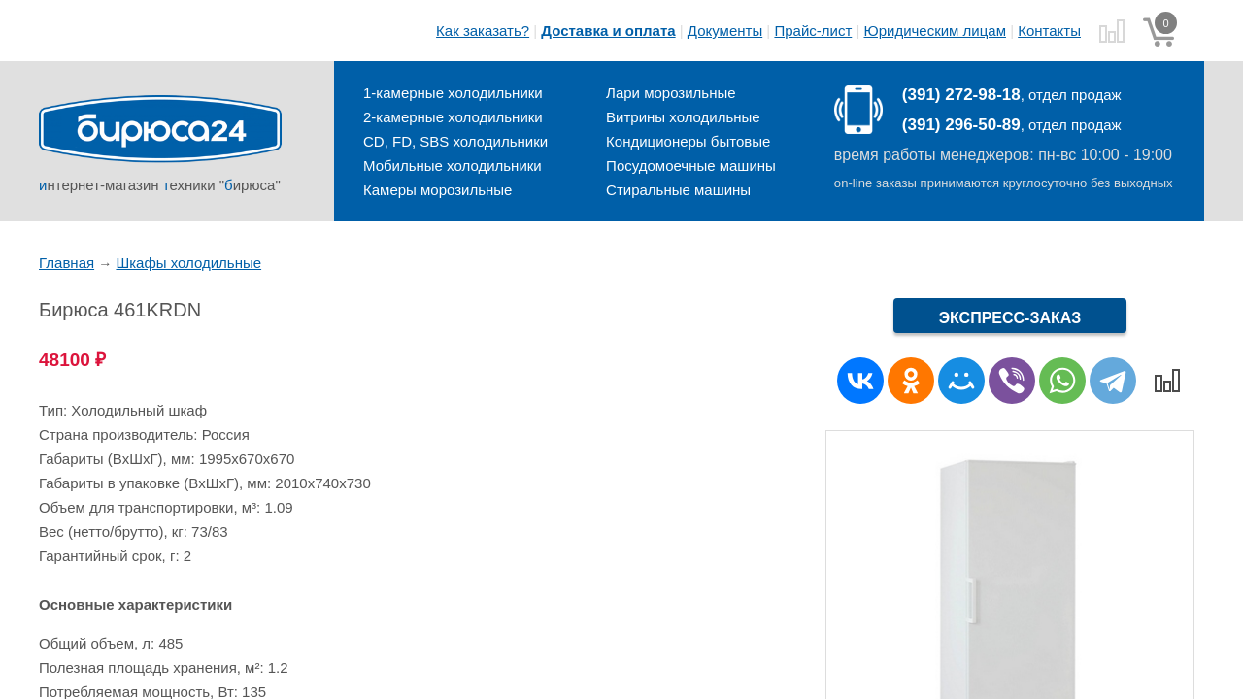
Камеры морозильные (437, 190)
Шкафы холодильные (188, 262)
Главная (66, 262)
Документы (725, 30)
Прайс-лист (813, 30)
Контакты (1049, 30)
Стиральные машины (678, 190)
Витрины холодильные (683, 117)
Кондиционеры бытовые (688, 141)
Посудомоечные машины (691, 165)
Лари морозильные (670, 92)
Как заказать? (482, 30)
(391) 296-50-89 (961, 125)
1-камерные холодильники (453, 92)
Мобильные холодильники (452, 165)
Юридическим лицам (935, 30)
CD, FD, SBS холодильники (455, 141)
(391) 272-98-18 (961, 94)
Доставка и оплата (608, 30)
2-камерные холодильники (453, 117)
